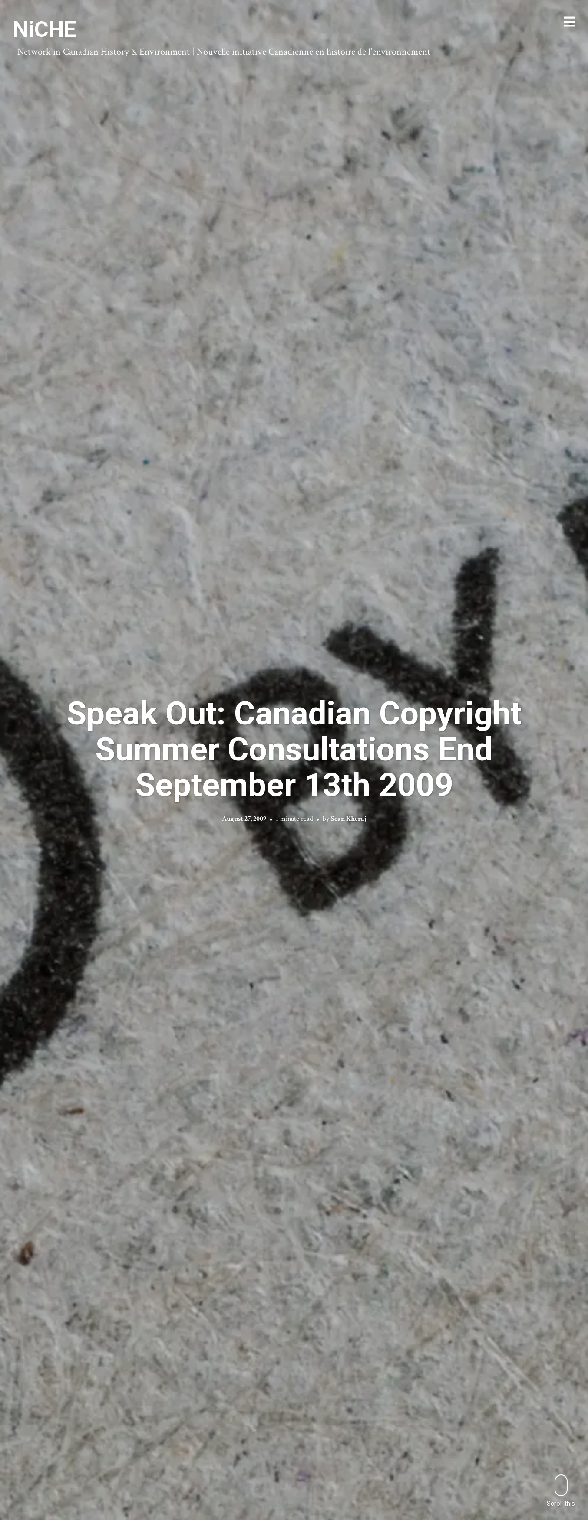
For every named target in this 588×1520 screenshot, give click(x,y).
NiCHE (44, 29)
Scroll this (561, 1490)
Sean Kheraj (349, 818)
